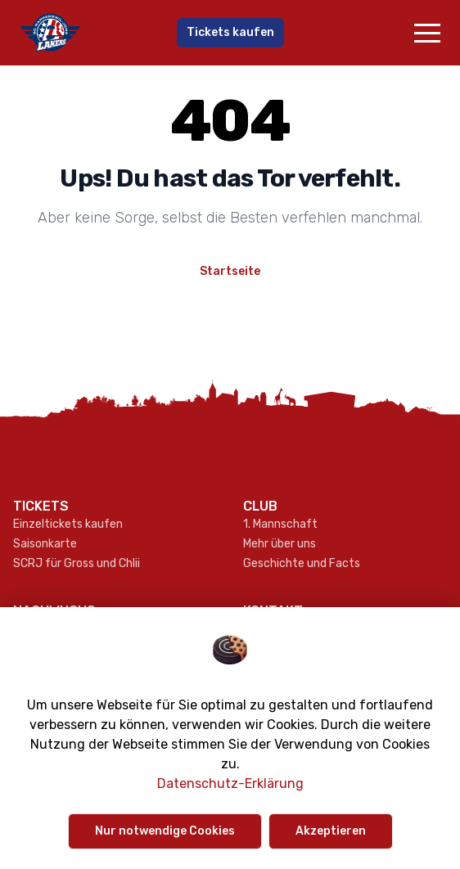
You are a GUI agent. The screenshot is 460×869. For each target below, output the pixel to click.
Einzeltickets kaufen (68, 524)
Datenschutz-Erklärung (230, 783)
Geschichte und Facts (301, 563)
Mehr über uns (279, 544)
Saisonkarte (45, 544)
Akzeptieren (330, 831)
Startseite (230, 271)
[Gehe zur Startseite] (85, 32)
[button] (427, 32)
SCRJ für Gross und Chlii (76, 563)
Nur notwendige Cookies (165, 831)
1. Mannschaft (280, 524)
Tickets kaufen (230, 32)
